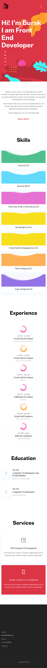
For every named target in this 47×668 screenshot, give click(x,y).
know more (23, 118)
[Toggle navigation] (41, 6)
